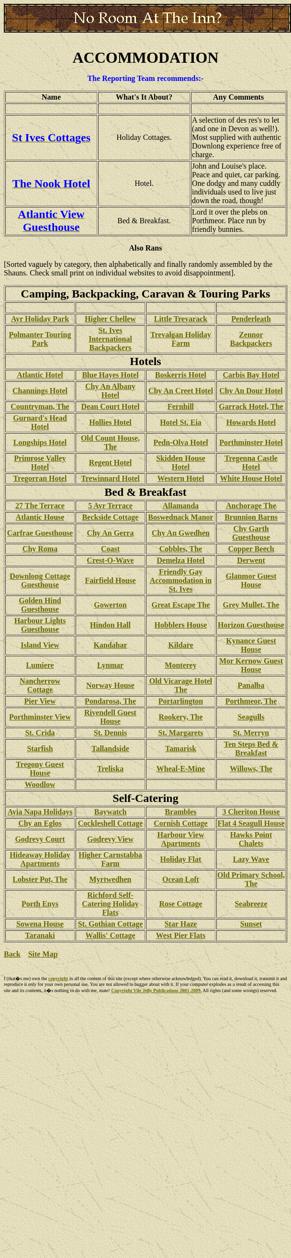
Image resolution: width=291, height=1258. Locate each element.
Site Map (43, 954)
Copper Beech (251, 549)
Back (12, 954)
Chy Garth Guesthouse (251, 533)
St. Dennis (110, 733)
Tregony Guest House (40, 768)
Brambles (181, 812)
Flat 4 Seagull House (250, 823)
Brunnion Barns (251, 517)
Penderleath (251, 319)
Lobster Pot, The (39, 879)
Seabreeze (251, 904)
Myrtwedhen (111, 879)
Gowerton (110, 605)
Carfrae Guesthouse (40, 533)
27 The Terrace (40, 506)
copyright (58, 978)
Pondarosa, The (110, 701)
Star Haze (181, 924)
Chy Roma (39, 549)
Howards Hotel (251, 422)
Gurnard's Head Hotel (40, 422)
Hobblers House (181, 625)
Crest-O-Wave (110, 560)
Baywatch (110, 812)
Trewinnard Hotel (110, 478)
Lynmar (110, 665)
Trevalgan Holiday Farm (180, 339)
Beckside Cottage (110, 517)
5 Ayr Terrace (110, 506)
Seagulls (250, 717)
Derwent (251, 560)
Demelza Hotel (181, 560)
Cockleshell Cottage (110, 823)
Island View (40, 645)
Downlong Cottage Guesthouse (40, 580)
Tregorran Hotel (40, 478)
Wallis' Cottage (110, 935)
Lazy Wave (251, 859)
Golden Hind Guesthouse (40, 604)
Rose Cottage (180, 904)
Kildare (180, 645)
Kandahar (110, 645)
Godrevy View (110, 839)
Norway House (110, 685)
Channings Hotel (39, 391)
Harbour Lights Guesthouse (40, 625)
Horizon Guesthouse (251, 625)
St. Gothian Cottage (110, 924)
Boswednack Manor (180, 517)
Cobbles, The (180, 549)
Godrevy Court (40, 839)
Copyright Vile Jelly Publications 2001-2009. (156, 990)
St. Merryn (251, 733)
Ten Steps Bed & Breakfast (251, 748)
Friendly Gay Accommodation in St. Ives (181, 580)
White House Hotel (251, 478)
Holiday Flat (180, 859)
